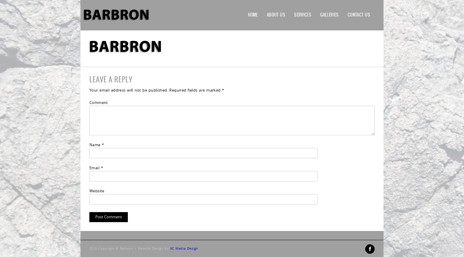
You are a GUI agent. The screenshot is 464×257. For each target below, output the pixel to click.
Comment (98, 102)
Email (96, 167)
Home (253, 15)
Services (302, 15)
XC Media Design (184, 248)
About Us (276, 15)
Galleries (329, 15)
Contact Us (359, 15)
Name (96, 144)
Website (96, 190)
